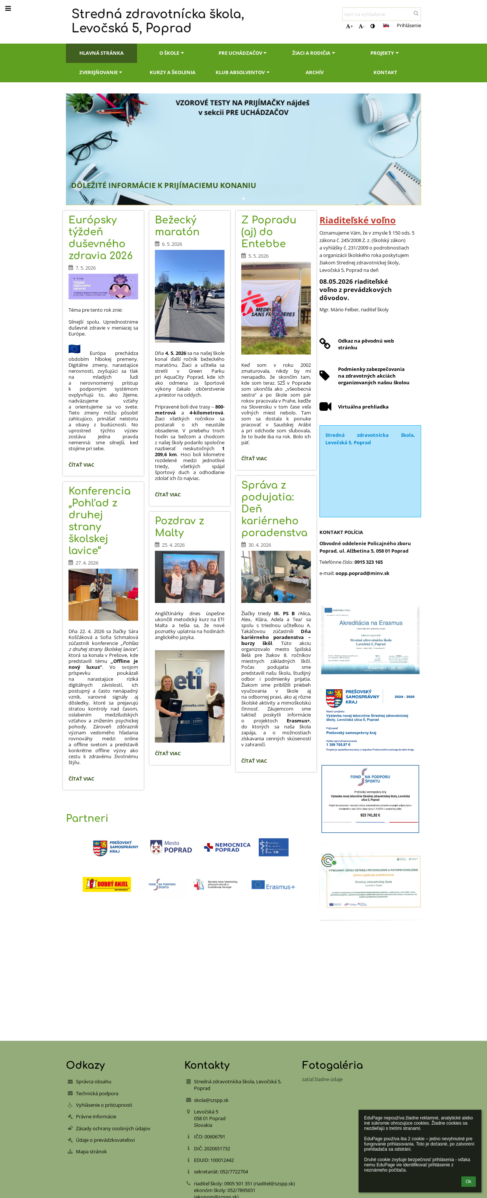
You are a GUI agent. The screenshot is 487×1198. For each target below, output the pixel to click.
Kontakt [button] (385, 72)
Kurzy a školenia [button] (172, 72)
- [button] (362, 26)
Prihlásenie (409, 25)
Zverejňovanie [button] (101, 72)
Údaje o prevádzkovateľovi (105, 1140)
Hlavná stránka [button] (101, 53)
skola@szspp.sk (211, 1100)
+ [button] (349, 26)
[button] (386, 25)
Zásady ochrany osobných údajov (113, 1128)
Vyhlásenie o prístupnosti (104, 1105)
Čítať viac (83, 466)
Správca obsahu (93, 1081)
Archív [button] (315, 72)
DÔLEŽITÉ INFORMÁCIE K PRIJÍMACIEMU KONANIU (163, 185)
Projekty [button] (385, 53)
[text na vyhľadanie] (381, 14)
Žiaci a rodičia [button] (314, 53)
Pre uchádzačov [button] (243, 53)
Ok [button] (468, 1181)
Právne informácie (96, 1116)
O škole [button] (172, 53)
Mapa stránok (91, 1151)
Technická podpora (97, 1093)
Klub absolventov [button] (243, 72)
